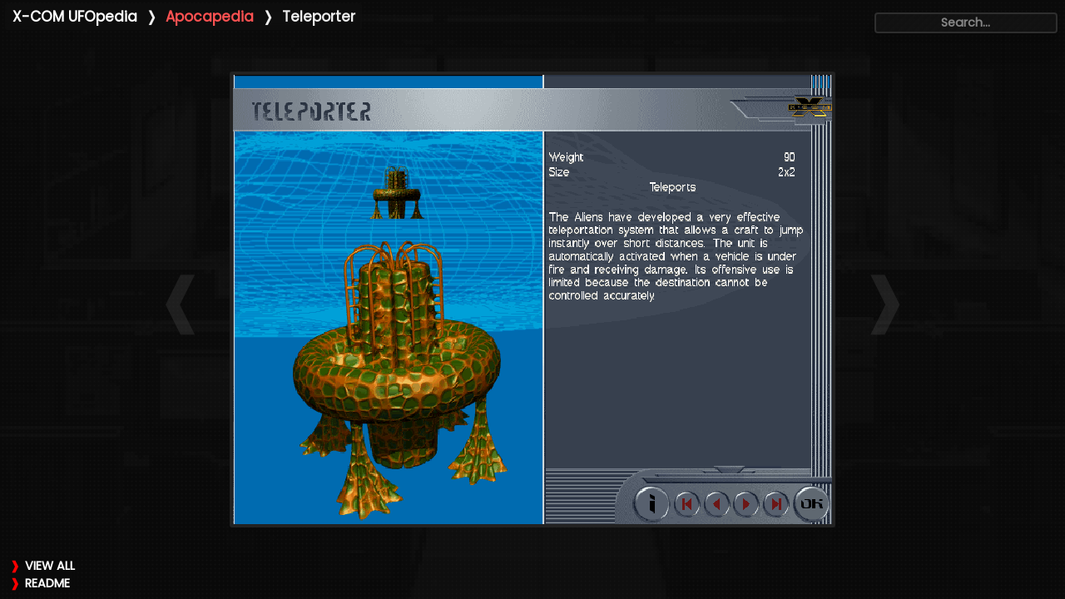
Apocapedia (209, 17)
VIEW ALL (50, 565)
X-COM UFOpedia (74, 17)
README (47, 583)
